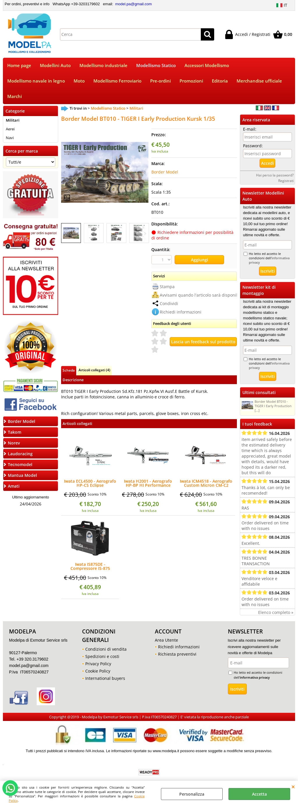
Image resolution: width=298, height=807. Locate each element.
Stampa (167, 286)
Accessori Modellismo (207, 65)
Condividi (169, 303)
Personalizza (191, 794)
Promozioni (191, 81)
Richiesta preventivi (177, 654)
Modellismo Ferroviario (117, 81)
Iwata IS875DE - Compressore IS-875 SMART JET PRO (90, 566)
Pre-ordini (160, 81)
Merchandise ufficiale (259, 81)
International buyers (105, 678)
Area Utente (166, 640)
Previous (65, 233)
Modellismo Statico (156, 65)
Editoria (220, 81)
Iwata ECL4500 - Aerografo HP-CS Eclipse (90, 483)
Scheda (69, 370)
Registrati (286, 180)
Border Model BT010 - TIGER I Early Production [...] (267, 405)
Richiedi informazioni (180, 312)
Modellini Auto (55, 65)
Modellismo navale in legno (36, 81)
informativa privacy (255, 677)
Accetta (259, 794)
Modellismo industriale (103, 65)
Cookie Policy (97, 671)
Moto (79, 81)
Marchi (14, 96)
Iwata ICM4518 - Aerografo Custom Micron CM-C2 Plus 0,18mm (206, 483)
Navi (10, 137)
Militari (12, 120)
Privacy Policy (98, 663)
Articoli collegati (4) (94, 369)
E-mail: (249, 129)
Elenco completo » (275, 612)
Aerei (10, 129)
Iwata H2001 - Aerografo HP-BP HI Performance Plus (148, 483)
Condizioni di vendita (106, 649)
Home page (19, 65)
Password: (253, 145)
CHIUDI (293, 787)
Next (144, 233)
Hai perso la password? (275, 175)
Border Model (164, 172)
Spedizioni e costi (102, 656)
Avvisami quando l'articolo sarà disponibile (202, 295)
